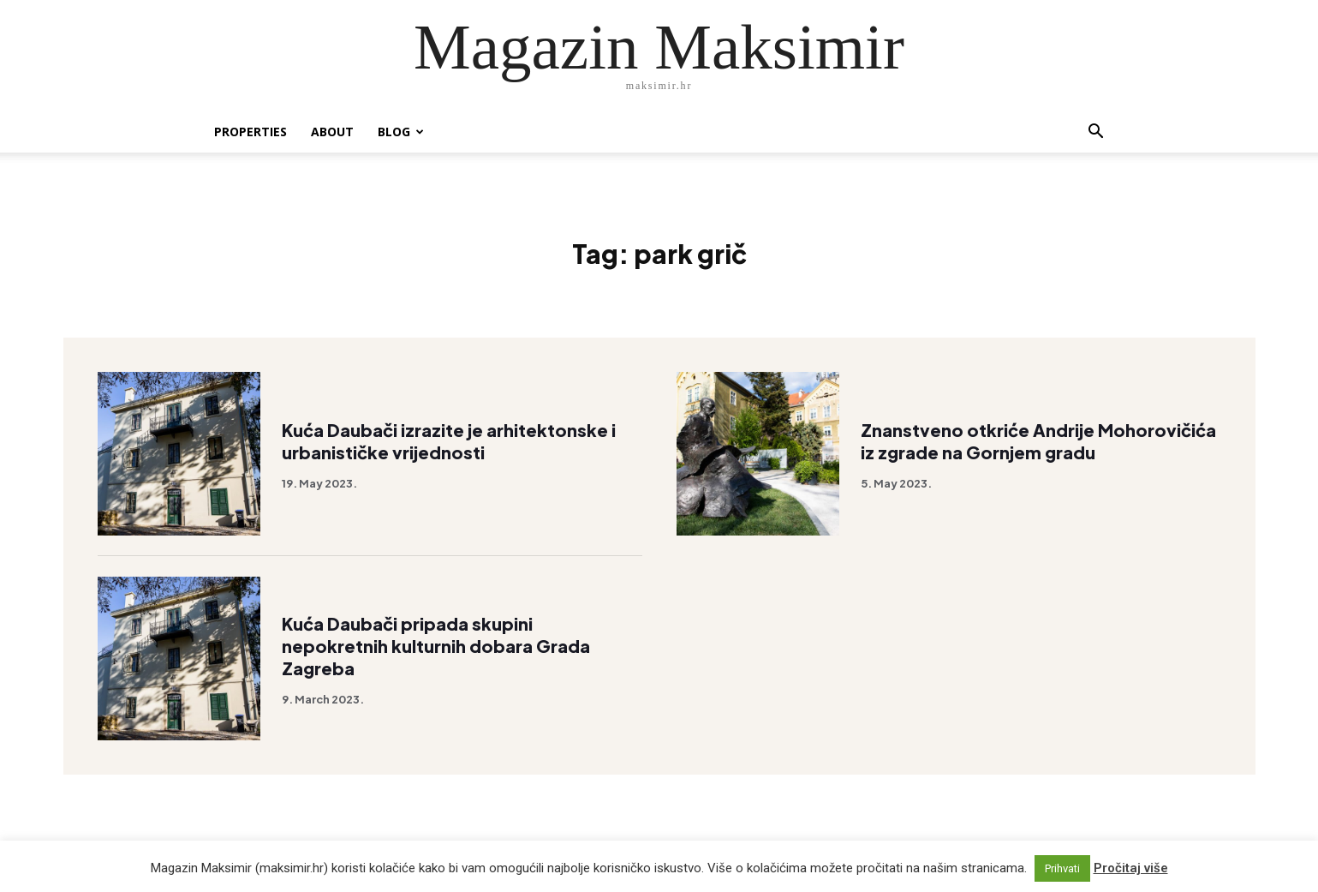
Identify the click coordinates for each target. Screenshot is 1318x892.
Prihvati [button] (1062, 868)
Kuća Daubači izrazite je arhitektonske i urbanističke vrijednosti (449, 441)
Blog (401, 131)
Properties (250, 131)
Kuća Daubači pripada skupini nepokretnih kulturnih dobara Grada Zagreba (436, 646)
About (332, 131)
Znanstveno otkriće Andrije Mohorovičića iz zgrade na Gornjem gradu (1038, 441)
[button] (1096, 133)
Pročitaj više (1131, 868)
